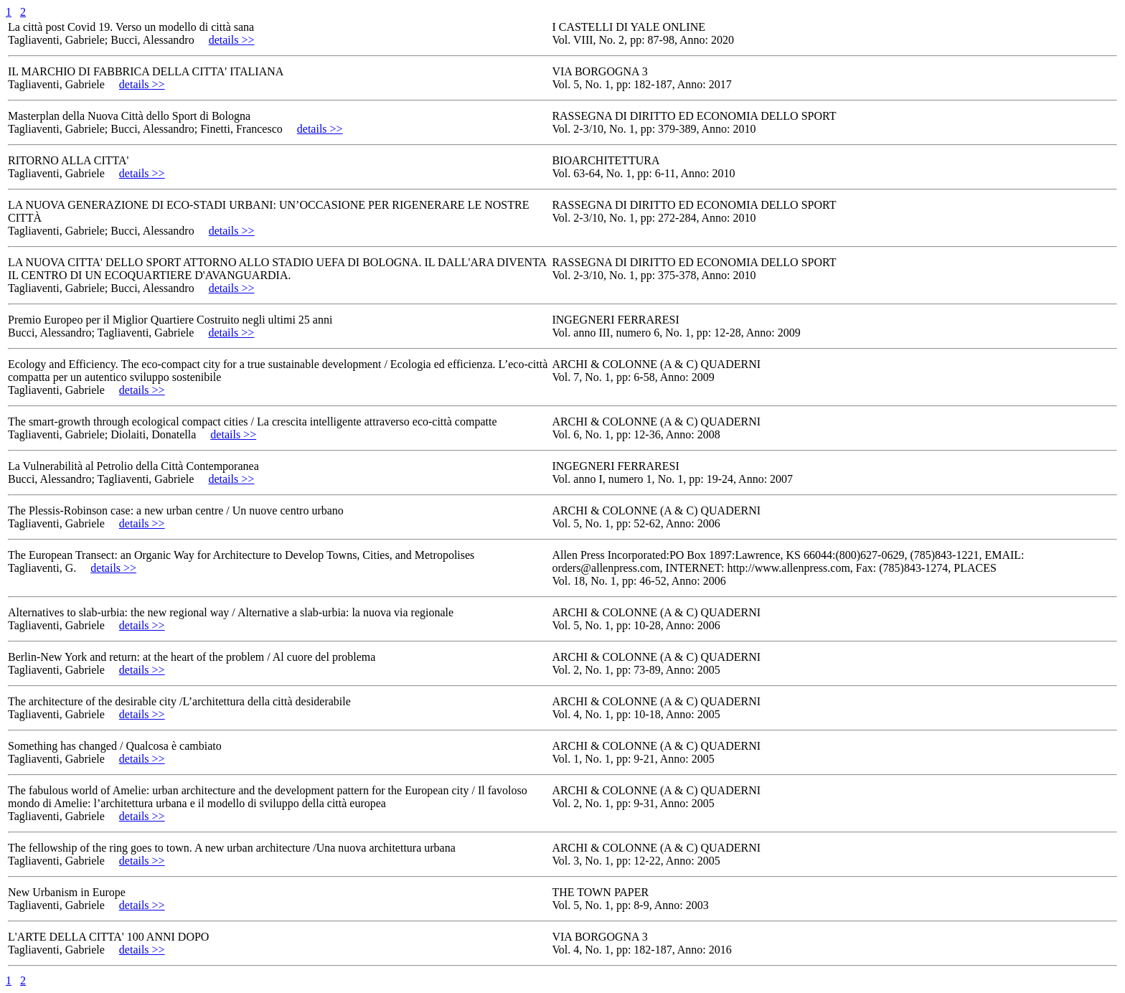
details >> (232, 40)
